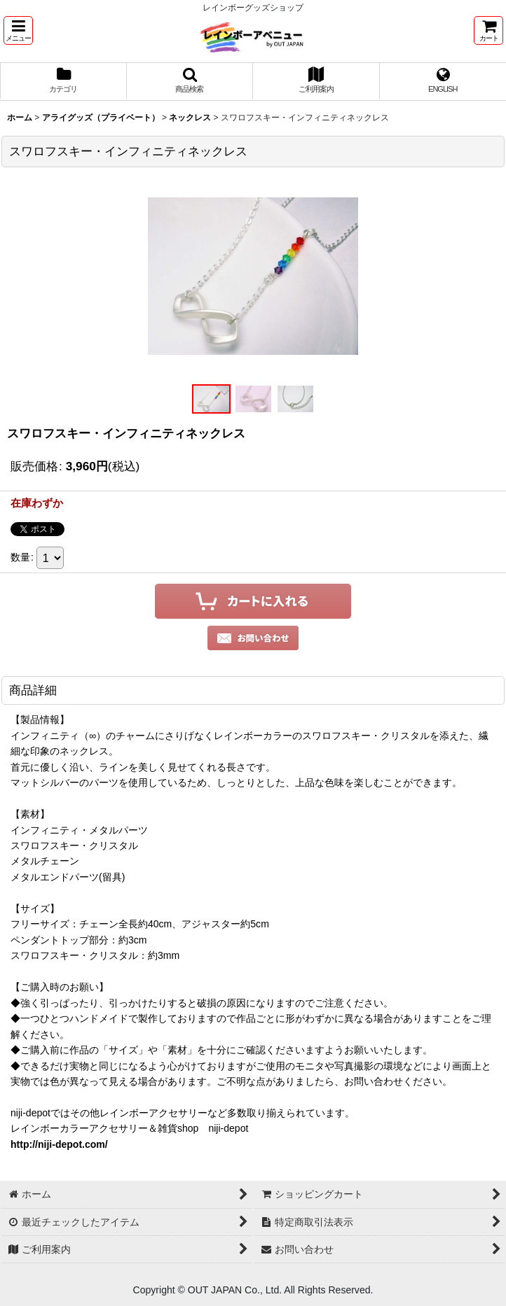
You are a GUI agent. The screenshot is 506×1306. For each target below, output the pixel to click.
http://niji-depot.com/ (59, 1144)
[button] (18, 30)
